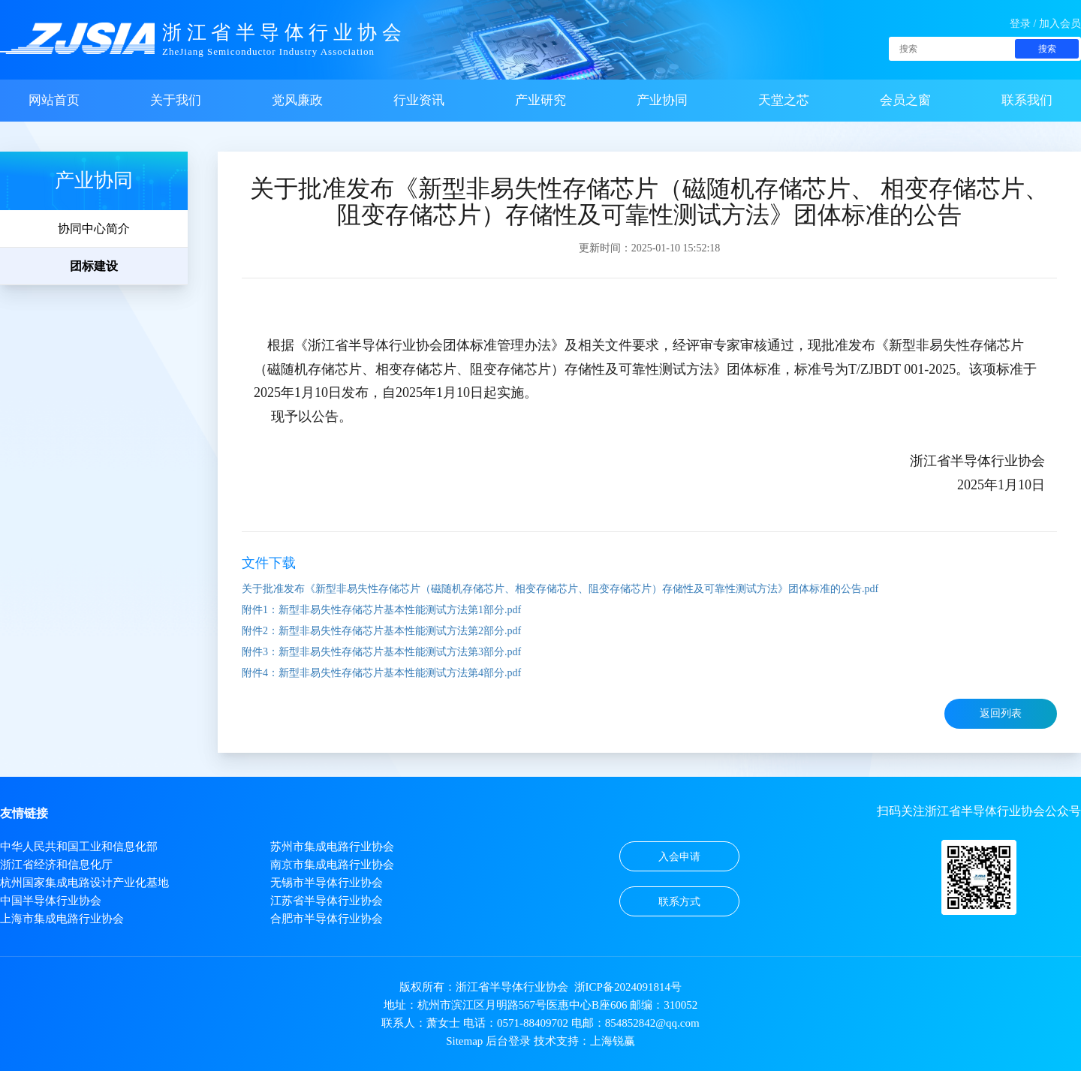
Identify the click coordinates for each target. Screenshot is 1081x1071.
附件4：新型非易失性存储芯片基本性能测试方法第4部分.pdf (381, 672)
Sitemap (464, 1041)
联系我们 (1026, 100)
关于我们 (175, 100)
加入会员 (1060, 23)
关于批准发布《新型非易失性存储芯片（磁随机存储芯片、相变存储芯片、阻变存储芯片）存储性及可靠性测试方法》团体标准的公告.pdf (560, 588)
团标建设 (94, 266)
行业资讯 (418, 100)
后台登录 (508, 1041)
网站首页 (54, 100)
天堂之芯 (783, 100)
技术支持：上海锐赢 (584, 1041)
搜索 (1047, 49)
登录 (1020, 23)
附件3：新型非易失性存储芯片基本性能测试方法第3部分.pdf (381, 651)
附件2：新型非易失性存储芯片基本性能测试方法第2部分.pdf (381, 630)
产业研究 (540, 100)
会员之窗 (905, 100)
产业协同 (662, 100)
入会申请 (679, 856)
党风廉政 (297, 100)
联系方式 (679, 901)
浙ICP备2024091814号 (628, 987)
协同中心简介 (94, 228)
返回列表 (1001, 713)
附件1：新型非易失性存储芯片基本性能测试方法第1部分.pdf (381, 609)
